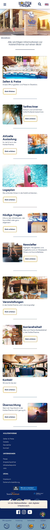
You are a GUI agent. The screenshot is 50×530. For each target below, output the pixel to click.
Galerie (6, 442)
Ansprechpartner (8, 462)
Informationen (5, 38)
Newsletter (7, 445)
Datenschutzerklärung (8, 482)
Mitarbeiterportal (8, 465)
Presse (5, 459)
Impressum (7, 479)
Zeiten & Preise (12, 81)
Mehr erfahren (30, 119)
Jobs (4, 468)
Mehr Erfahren (10, 91)
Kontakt (6, 448)
